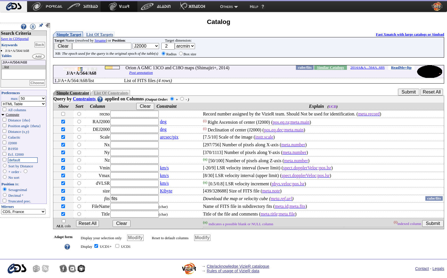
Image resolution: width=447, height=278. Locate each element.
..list (24, 67)
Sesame (100, 40)
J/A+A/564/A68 (24, 62)
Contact (422, 268)
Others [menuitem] (226, 6)
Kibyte (166, 190)
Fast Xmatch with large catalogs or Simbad (410, 34)
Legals (438, 268)
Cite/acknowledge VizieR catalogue (238, 266)
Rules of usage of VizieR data (233, 271)
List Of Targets (99, 34)
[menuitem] (13, 6)
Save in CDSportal (15, 38)
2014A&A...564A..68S (367, 67)
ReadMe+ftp (401, 67)
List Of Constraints (111, 93)
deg (163, 121)
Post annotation (141, 72)
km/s (164, 167)
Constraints (88, 98)
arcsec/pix (169, 137)
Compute (12, 114)
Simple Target (69, 34)
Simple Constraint (72, 93)
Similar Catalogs (330, 67)
